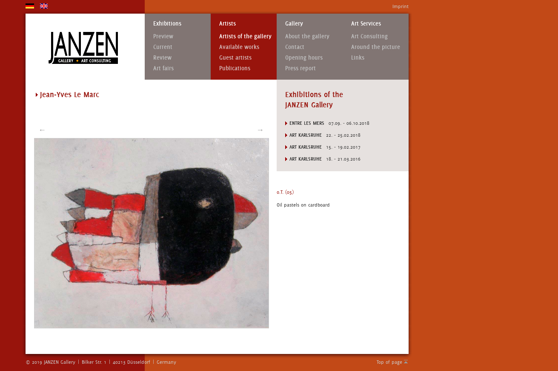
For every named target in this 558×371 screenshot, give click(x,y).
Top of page (389, 362)
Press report (300, 68)
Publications (234, 68)
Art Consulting (369, 36)
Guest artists (235, 57)
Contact (294, 47)
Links (357, 57)
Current (162, 47)
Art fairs (163, 68)
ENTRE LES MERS (306, 123)
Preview (163, 36)
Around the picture (375, 47)
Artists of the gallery (245, 36)
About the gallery (307, 36)
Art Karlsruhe (305, 135)
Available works (239, 47)
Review (162, 57)
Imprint (400, 6)
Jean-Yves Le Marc (69, 94)
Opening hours (304, 57)
